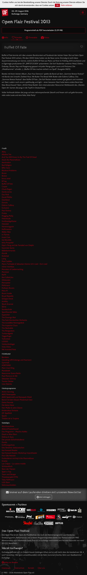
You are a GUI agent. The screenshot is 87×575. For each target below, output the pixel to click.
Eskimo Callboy (8, 205)
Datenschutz (19, 568)
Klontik (4, 253)
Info (5, 37)
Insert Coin (6, 237)
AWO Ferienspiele (9, 394)
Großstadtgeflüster (9, 221)
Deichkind (6, 200)
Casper (4, 186)
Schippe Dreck (7, 299)
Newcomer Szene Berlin (11, 373)
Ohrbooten (6, 280)
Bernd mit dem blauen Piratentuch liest (17, 400)
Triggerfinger (6, 336)
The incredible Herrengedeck (13, 323)
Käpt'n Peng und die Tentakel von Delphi (18, 245)
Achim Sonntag (8, 392)
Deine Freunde (7, 402)
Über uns (41, 568)
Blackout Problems (9, 170)
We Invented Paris (9, 349)
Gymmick (5, 362)
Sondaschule (7, 309)
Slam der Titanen (8, 469)
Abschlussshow (8, 426)
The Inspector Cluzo (10, 325)
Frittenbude (6, 218)
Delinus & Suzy (8, 437)
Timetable (31, 37)
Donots (5, 202)
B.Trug (4, 181)
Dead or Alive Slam (9, 434)
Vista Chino (6, 347)
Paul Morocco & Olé (9, 376)
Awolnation (6, 162)
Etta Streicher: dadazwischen (13, 448)
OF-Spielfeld (7, 413)
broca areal (6, 178)
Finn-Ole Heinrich (9, 456)
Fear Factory (6, 210)
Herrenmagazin (8, 226)
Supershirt (6, 315)
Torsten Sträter (7, 381)
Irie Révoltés (6, 240)
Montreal (5, 272)
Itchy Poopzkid (7, 243)
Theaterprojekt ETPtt (10, 477)
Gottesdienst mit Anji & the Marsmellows (18, 458)
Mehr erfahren (66, 5)
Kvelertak (5, 256)
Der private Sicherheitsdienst (13, 440)
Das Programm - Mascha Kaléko (14, 431)
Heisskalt (5, 224)
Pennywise (6, 283)
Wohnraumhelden (9, 485)
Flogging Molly (7, 216)
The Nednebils (7, 328)
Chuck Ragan (7, 189)
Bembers (5, 357)
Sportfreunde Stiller (9, 312)
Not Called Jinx (7, 277)
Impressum (6, 568)
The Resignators (8, 331)
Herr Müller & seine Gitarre (12, 408)
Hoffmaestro (7, 229)
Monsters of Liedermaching (12, 269)
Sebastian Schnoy (9, 379)
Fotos (45, 37)
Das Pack (5, 194)
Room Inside (7, 293)
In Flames (5, 234)
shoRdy (5, 301)
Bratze (4, 176)
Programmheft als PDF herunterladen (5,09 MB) (43, 30)
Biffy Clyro (6, 168)
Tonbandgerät (7, 333)
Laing (4, 259)
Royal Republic (7, 296)
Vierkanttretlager (8, 344)
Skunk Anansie (7, 304)
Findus (4, 213)
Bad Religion (7, 165)
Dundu (4, 442)
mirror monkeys (8, 267)
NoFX (4, 275)
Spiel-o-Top (6, 472)
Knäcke (4, 461)
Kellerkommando (8, 251)
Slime (4, 307)
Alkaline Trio (6, 154)
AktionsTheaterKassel (10, 429)
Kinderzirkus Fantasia (10, 410)
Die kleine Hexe (8, 405)
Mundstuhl (6, 371)
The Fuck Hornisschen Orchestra (14, 320)
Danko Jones (7, 192)
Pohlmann (6, 285)
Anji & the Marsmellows (11, 160)
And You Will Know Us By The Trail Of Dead (19, 157)
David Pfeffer (7, 197)
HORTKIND (6, 365)
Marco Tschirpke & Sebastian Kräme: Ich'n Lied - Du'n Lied (24, 264)
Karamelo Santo (8, 248)
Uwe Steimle (7, 384)
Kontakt (31, 568)
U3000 (5, 341)
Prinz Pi (5, 291)
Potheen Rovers (8, 288)
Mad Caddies (7, 261)
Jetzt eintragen (43, 497)
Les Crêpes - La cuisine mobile (14, 464)
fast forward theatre (9, 450)
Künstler (17, 37)
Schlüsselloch (7, 466)
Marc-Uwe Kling (8, 368)
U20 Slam (6, 482)
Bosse (4, 173)
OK (57, 5)
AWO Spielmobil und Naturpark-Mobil (17, 397)
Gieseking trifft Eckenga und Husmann (17, 360)
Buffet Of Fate (7, 184)
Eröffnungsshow (8, 445)
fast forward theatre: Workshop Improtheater (19, 453)
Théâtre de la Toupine (10, 418)
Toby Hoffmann (8, 480)
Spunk (4, 416)
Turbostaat (6, 339)
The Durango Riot (9, 317)
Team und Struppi (9, 474)
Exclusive (5, 208)
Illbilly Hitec (6, 232)
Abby (4, 152)
